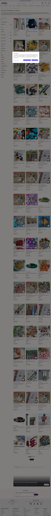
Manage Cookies (16, 60)
